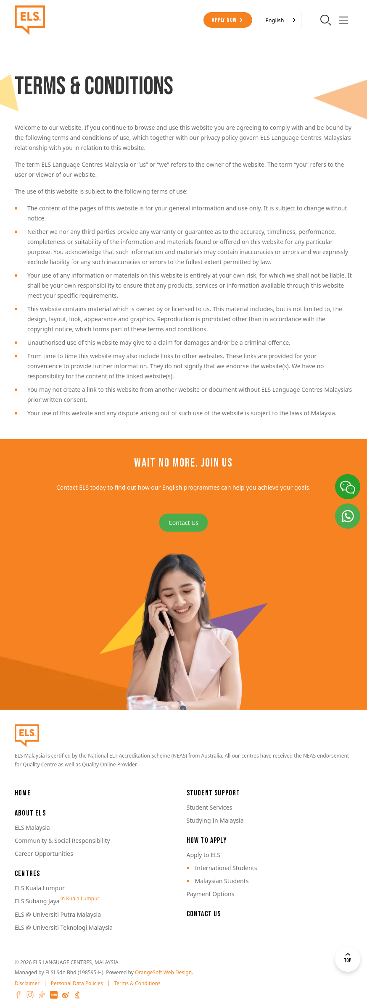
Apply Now (224, 20)
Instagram (30, 995)
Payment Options (211, 894)
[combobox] (281, 20)
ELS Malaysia (32, 827)
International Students (226, 868)
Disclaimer (27, 983)
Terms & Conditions (137, 983)
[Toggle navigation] (343, 20)
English (274, 20)
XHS (54, 995)
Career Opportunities (44, 854)
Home (23, 793)
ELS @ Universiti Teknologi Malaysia (64, 927)
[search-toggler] (325, 19)
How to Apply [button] (207, 840)
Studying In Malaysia (215, 820)
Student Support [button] (213, 793)
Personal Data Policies (77, 983)
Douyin (77, 995)
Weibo (65, 995)
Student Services (209, 807)
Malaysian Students (222, 881)
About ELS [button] (30, 813)
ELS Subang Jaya (37, 901)
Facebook (18, 995)
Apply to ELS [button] (204, 855)
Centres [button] (27, 873)
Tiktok (42, 995)
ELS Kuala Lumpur (40, 888)
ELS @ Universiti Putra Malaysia (58, 914)
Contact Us (183, 523)
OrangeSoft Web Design (163, 972)
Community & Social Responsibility (62, 840)
